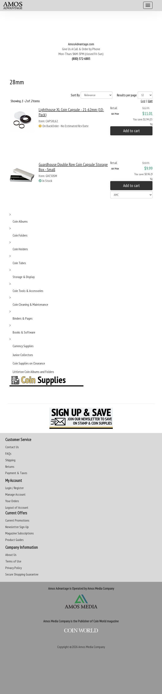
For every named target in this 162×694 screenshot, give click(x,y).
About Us (10, 555)
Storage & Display (24, 277)
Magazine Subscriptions (19, 533)
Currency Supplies (23, 346)
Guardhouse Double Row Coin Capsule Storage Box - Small (73, 167)
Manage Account (15, 494)
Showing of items (25, 101)
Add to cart (131, 130)
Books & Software (24, 332)
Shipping (10, 460)
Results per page (127, 95)
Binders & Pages (23, 318)
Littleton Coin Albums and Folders (33, 372)
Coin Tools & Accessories (28, 291)
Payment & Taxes (16, 473)
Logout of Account (16, 507)
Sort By (75, 95)
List (150, 101)
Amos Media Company (91, 647)
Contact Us (12, 447)
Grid (143, 101)
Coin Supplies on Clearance (29, 363)
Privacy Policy (13, 568)
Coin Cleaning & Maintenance (30, 304)
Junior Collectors (23, 355)
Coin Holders (20, 249)
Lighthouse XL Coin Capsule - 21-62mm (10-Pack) (71, 112)
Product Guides (14, 540)
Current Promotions (17, 520)
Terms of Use (13, 561)
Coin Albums (20, 221)
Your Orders (12, 501)
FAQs (8, 453)
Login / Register (14, 488)
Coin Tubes (19, 263)
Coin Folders (20, 235)
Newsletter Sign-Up (17, 527)
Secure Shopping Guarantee (21, 574)
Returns (9, 466)
